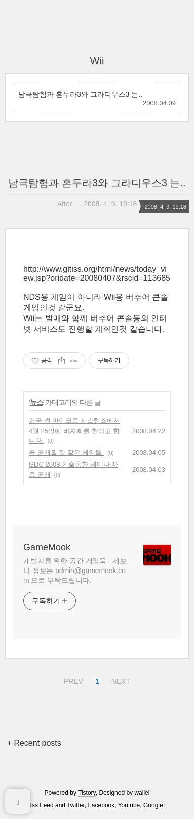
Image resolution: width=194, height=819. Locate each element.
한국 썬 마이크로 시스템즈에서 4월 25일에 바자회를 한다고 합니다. (74, 430)
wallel (141, 792)
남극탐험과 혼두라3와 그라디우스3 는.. (80, 94)
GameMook (46, 547)
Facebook (101, 805)
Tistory (87, 792)
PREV (72, 679)
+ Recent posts (34, 743)
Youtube (129, 805)
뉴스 (36, 402)
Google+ (155, 805)
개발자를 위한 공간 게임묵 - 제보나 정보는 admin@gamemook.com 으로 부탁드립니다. (75, 570)
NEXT (119, 679)
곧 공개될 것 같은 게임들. (66, 452)
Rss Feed (40, 805)
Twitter (76, 805)
